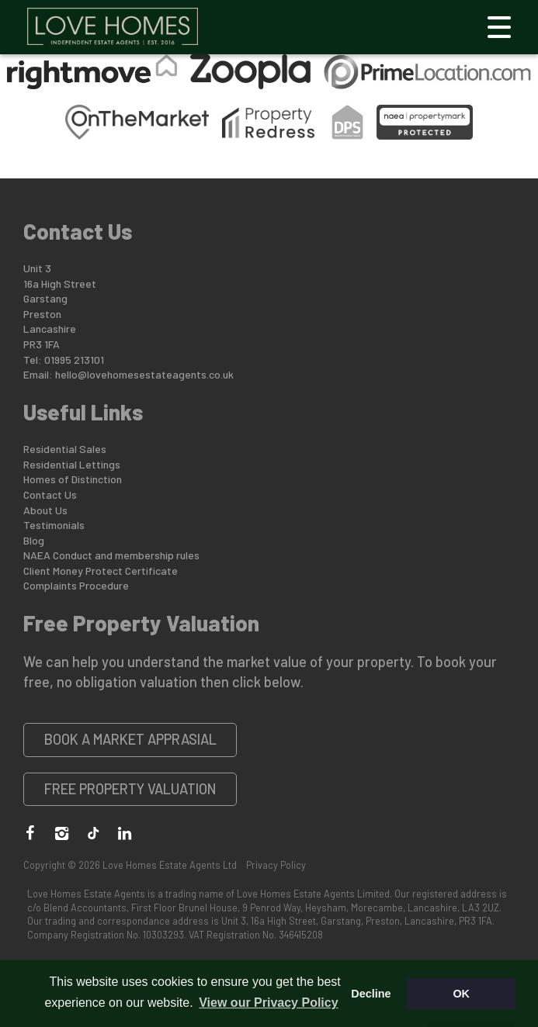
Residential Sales (64, 448)
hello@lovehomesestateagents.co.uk (144, 374)
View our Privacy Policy (268, 1002)
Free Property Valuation (130, 788)
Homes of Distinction (72, 479)
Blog (33, 540)
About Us (45, 510)
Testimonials (54, 524)
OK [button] (461, 993)
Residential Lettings (71, 464)
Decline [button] (370, 993)
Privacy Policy (276, 865)
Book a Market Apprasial (130, 739)
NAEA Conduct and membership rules (111, 555)
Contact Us (50, 494)
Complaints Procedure (76, 585)
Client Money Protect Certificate (100, 570)
